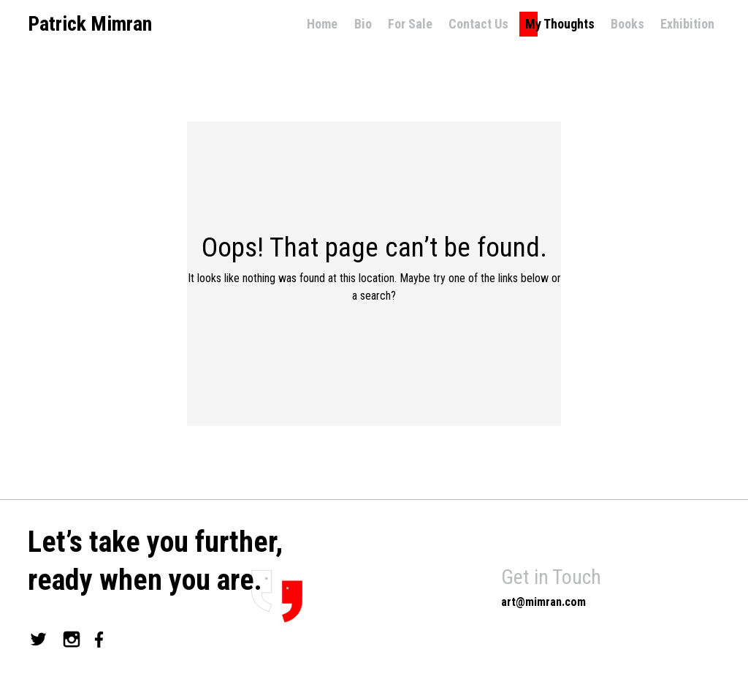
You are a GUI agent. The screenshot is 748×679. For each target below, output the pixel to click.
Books (627, 23)
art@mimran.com (543, 602)
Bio (363, 23)
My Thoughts (560, 23)
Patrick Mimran (90, 24)
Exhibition (687, 23)
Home (322, 23)
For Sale (410, 23)
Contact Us (478, 23)
